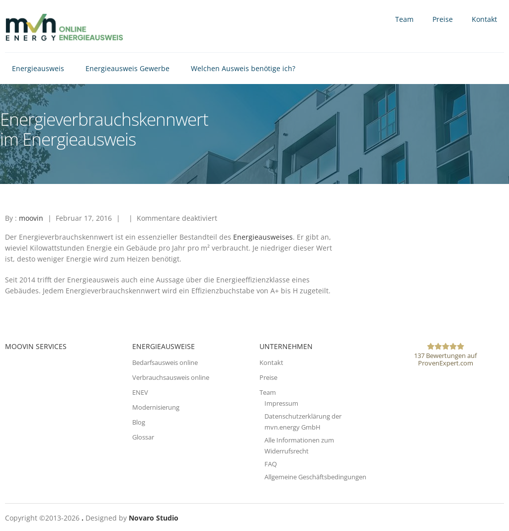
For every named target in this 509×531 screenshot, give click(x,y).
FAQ (270, 463)
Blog (138, 422)
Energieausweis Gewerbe (127, 68)
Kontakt (484, 19)
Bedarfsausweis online (165, 362)
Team (404, 19)
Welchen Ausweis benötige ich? (243, 68)
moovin (31, 218)
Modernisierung (155, 407)
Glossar (143, 437)
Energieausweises (263, 237)
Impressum (281, 403)
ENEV (140, 392)
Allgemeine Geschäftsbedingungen (315, 476)
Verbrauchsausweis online (170, 377)
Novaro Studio (153, 518)
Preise (442, 19)
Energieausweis (38, 68)
